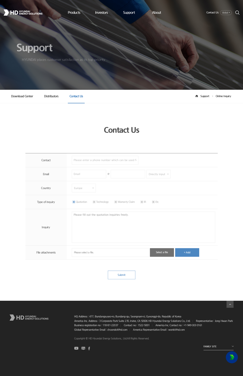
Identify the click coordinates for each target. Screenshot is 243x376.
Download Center (22, 96)
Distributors (51, 96)
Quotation (81, 205)
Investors (101, 12)
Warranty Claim (126, 205)
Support (129, 12)
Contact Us (212, 12)
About (156, 12)
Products (74, 12)
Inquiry (46, 230)
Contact (45, 163)
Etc (157, 205)
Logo (25, 12)
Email (46, 177)
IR (145, 205)
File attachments (45, 256)
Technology (102, 205)
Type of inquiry (46, 205)
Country (46, 191)
